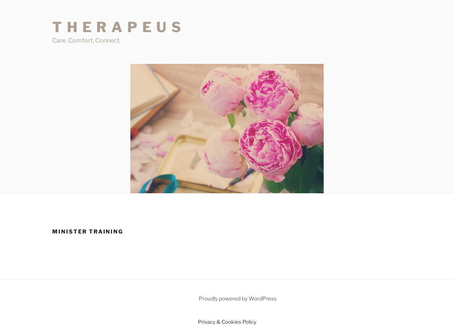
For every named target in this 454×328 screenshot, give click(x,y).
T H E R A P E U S (117, 27)
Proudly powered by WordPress (237, 298)
